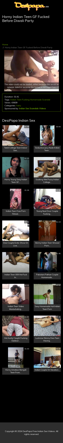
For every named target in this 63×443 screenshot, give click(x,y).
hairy (18, 105)
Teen (19, 99)
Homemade (36, 99)
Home (5, 44)
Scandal (46, 99)
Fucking (25, 99)
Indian (13, 99)
